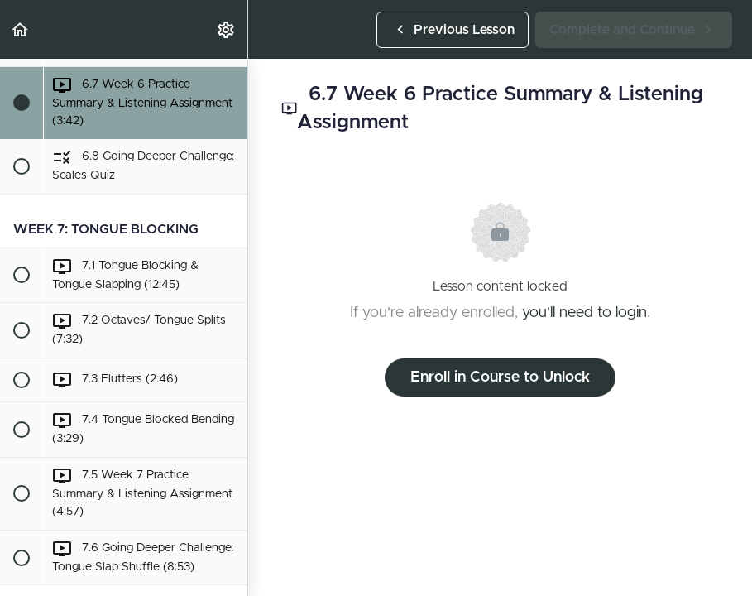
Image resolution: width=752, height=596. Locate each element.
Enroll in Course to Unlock (500, 377)
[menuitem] (226, 29)
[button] (20, 29)
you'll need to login (584, 312)
